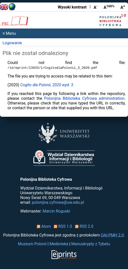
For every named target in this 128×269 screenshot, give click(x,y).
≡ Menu (9, 33)
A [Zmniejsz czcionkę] (96, 7)
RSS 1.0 (62, 226)
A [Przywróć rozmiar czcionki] (109, 7)
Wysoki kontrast (72, 7)
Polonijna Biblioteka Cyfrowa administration (84, 98)
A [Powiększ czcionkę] (122, 7)
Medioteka (59, 244)
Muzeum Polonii (32, 244)
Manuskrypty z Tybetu (90, 244)
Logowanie (12, 42)
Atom (43, 226)
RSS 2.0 (83, 226)
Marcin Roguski (56, 211)
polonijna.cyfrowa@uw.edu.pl (58, 202)
